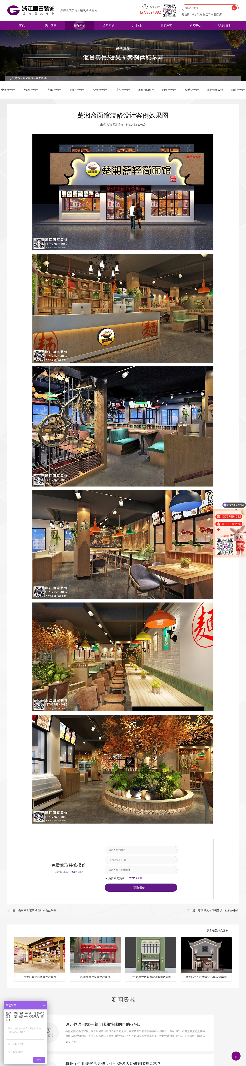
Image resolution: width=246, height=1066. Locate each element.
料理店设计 (77, 89)
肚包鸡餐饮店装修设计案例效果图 (150, 977)
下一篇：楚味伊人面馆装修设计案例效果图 (213, 910)
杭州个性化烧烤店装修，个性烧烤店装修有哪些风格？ (113, 1063)
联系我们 (224, 25)
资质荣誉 (166, 25)
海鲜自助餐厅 (146, 89)
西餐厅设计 (169, 89)
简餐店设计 (42, 78)
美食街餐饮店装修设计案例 (40, 977)
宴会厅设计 (123, 89)
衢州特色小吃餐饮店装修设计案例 (206, 977)
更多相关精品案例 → (219, 930)
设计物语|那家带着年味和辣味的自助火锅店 (104, 1024)
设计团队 (137, 25)
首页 (22, 25)
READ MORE (72, 1042)
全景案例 (108, 25)
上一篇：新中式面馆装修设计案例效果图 (31, 910)
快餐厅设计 (100, 89)
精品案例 (79, 25)
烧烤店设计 (192, 89)
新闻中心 (195, 25)
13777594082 (150, 12)
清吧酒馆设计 (215, 89)
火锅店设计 (54, 89)
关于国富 (50, 25)
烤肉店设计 (31, 89)
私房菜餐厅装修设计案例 (95, 977)
